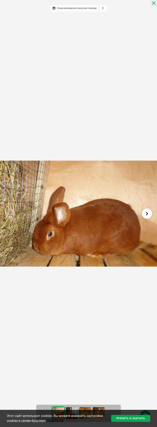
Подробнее (55, 421)
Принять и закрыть (130, 418)
